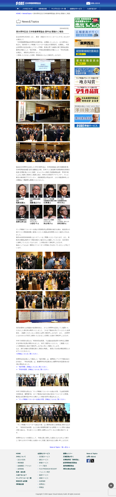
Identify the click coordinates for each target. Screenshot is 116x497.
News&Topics (27, 13)
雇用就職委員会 (68, 466)
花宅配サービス (44, 456)
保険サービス (43, 478)
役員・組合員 (20, 472)
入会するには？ (21, 475)
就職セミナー (67, 453)
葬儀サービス (43, 463)
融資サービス (43, 475)
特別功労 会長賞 (21, 481)
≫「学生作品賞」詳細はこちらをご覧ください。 (33, 369)
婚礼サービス (43, 460)
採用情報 (21, 469)
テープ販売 (43, 466)
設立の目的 (21, 460)
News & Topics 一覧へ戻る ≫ (60, 447)
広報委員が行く (68, 456)
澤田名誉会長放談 (69, 469)
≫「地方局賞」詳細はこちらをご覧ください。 (32, 367)
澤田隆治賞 (20, 484)
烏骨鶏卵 (42, 481)
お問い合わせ (91, 456)
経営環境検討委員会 (70, 463)
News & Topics (92, 453)
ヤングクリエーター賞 (23, 478)
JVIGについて (21, 456)
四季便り (42, 484)
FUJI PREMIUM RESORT (48, 469)
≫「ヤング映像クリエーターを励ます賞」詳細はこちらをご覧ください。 (41, 399)
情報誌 (41, 487)
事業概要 (21, 463)
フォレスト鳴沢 (44, 472)
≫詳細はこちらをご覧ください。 (27, 354)
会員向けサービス (44, 453)
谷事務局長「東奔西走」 (71, 460)
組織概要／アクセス (24, 466)
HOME (18, 13)
